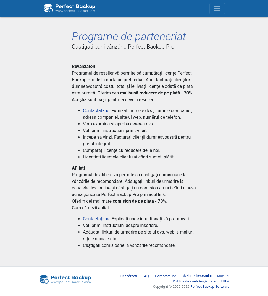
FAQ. (146, 276)
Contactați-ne (165, 276)
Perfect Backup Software (209, 286)
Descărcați (128, 276)
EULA (225, 281)
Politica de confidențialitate (194, 281)
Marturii (223, 276)
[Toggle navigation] (217, 8)
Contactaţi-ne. (97, 110)
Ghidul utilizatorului (197, 276)
